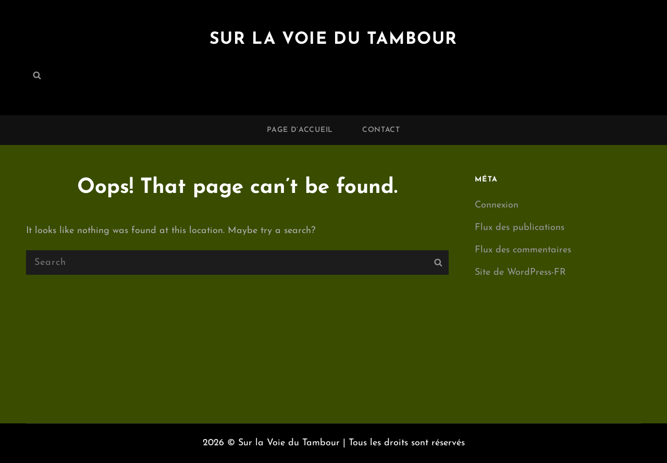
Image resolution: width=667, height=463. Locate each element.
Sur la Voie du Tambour (333, 39)
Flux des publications (519, 228)
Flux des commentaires (523, 250)
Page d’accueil (300, 130)
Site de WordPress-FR (520, 272)
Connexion (496, 205)
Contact (381, 130)
